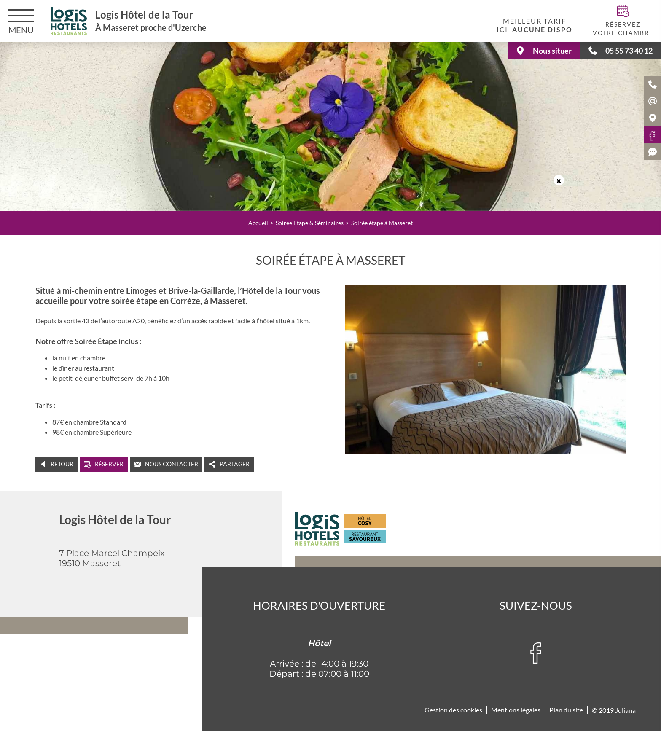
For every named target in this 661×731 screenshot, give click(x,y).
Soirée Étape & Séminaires (310, 222)
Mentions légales (515, 710)
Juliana (625, 710)
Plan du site (566, 710)
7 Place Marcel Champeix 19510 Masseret (112, 558)
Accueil (258, 222)
